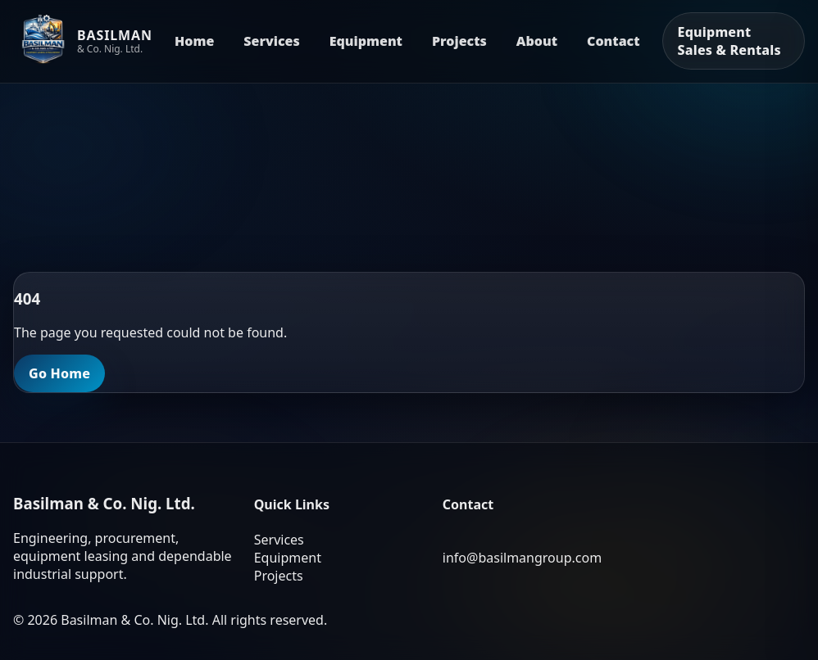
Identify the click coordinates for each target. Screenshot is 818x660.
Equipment (365, 41)
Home (194, 41)
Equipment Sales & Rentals (729, 41)
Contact (613, 41)
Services (271, 41)
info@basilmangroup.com (522, 558)
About (536, 41)
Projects (459, 41)
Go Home (59, 373)
